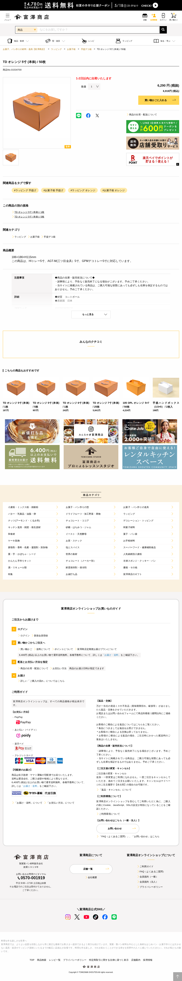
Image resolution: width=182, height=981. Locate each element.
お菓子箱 (71, 49)
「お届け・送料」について (27, 802)
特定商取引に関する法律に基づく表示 (109, 960)
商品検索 (41, 960)
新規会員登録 (39, 635)
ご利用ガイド (145, 866)
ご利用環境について (108, 814)
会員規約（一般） (147, 876)
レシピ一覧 (55, 960)
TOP (32, 960)
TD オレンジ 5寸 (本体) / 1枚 (28, 212)
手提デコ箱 (86, 49)
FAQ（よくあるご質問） (151, 871)
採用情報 (147, 960)
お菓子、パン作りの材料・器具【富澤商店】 (24, 49)
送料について (42, 649)
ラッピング (56, 49)
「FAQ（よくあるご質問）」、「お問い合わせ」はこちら (127, 836)
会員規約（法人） (147, 881)
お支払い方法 (58, 668)
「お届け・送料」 (111, 655)
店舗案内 (136, 960)
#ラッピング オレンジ (83, 190)
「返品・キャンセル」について (114, 789)
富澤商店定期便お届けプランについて (95, 649)
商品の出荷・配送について (141, 114)
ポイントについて (62, 649)
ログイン (24, 635)
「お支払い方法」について (59, 802)
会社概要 (91, 877)
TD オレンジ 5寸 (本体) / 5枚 (28, 216)
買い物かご (25, 649)
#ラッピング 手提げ (25, 190)
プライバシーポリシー (150, 887)
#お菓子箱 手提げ (53, 190)
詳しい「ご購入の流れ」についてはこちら (41, 681)
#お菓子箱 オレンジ (114, 190)
